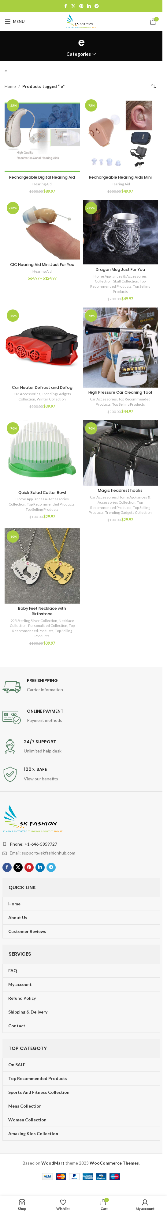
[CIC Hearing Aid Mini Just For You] (42, 230)
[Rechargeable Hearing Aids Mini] (120, 134)
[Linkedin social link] (89, 6)
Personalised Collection (47, 625)
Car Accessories (26, 394)
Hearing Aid (42, 184)
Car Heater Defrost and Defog (42, 387)
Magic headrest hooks (120, 490)
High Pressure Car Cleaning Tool (120, 392)
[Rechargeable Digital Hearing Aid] (42, 134)
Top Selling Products (128, 404)
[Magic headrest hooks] (120, 453)
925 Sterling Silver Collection (33, 620)
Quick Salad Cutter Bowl (42, 492)
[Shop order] (153, 86)
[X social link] (73, 6)
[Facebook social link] (65, 6)
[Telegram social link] (97, 6)
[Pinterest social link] (81, 6)
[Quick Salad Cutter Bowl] (42, 453)
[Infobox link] (81, 687)
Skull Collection (125, 281)
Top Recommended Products (118, 284)
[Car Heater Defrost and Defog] (42, 345)
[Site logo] (81, 21)
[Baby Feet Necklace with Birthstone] (42, 566)
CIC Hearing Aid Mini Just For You (42, 264)
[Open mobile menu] (15, 21)
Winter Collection (51, 399)
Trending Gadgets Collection (128, 512)
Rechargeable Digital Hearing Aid (42, 177)
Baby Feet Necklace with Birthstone (42, 611)
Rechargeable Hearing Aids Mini (120, 177)
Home (10, 86)
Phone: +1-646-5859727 (33, 844)
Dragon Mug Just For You (120, 269)
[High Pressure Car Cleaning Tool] (120, 347)
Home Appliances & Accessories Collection (124, 500)
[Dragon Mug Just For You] (120, 232)
